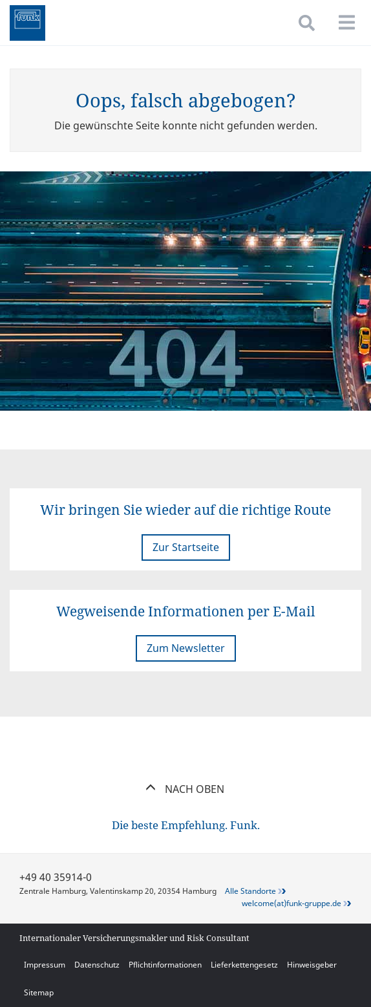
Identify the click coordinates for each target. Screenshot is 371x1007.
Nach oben (185, 789)
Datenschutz (97, 964)
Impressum (44, 964)
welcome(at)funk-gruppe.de (291, 903)
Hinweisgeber (312, 964)
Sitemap (39, 992)
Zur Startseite (186, 547)
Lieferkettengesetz (244, 964)
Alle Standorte (250, 890)
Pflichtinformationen (165, 964)
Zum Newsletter (186, 648)
